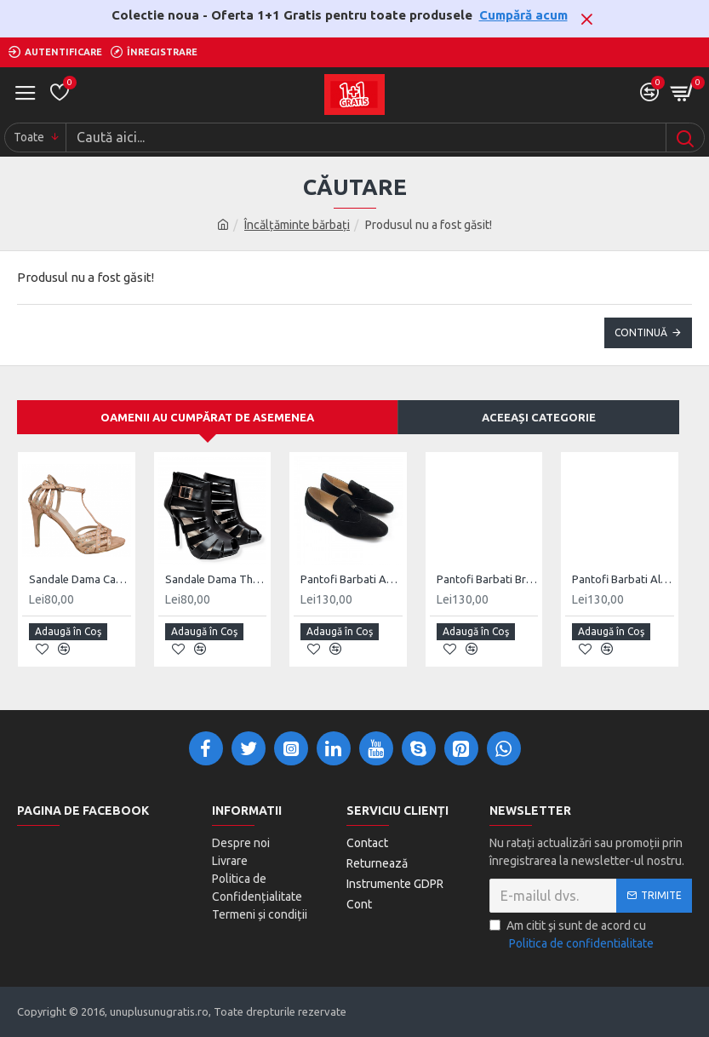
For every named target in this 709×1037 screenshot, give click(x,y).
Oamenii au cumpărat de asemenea (207, 417)
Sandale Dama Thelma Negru (216, 579)
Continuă (641, 332)
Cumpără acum (523, 15)
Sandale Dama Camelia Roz (80, 579)
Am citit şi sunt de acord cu (572, 936)
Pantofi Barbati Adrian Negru (351, 579)
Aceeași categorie (539, 417)
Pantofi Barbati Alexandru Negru (623, 579)
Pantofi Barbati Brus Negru (488, 579)
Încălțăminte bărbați (297, 225)
